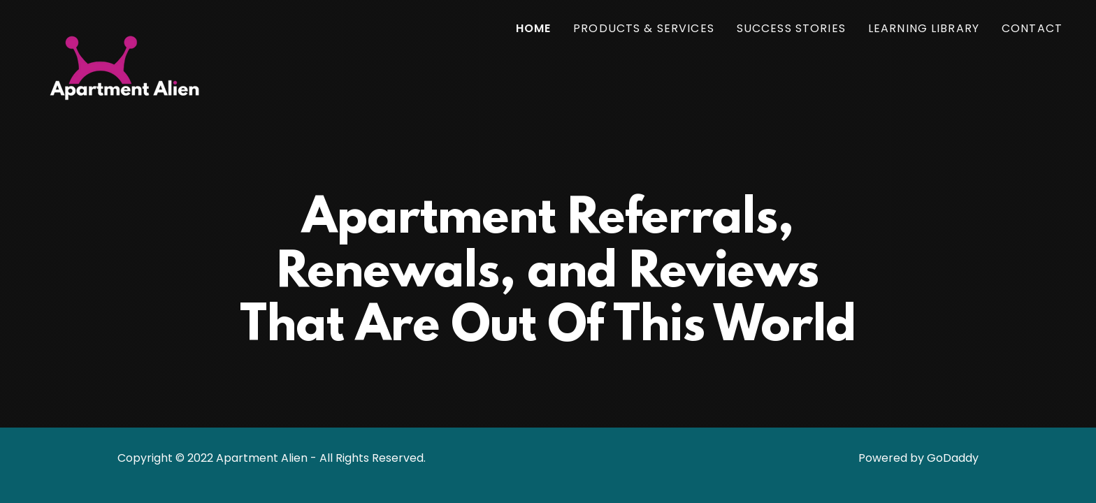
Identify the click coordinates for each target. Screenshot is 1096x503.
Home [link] (533, 28)
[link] (125, 24)
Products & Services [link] (643, 28)
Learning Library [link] (923, 28)
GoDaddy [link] (953, 458)
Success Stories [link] (791, 28)
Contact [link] (1032, 28)
